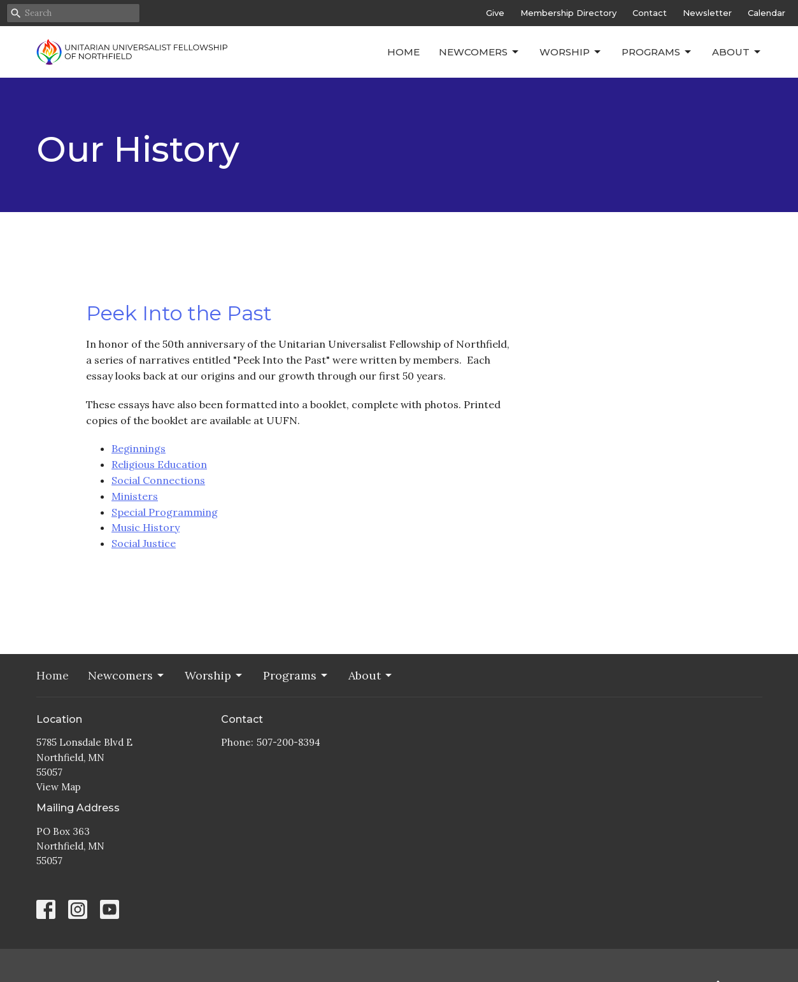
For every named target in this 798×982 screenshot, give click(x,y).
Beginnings (138, 448)
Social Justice (143, 543)
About (737, 52)
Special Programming (164, 512)
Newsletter (707, 13)
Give (495, 13)
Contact (649, 13)
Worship (570, 52)
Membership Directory (568, 13)
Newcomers (479, 52)
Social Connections (158, 480)
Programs (657, 52)
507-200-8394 (288, 742)
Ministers (134, 496)
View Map (58, 787)
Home (403, 52)
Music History (145, 527)
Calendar (766, 13)
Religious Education (159, 464)
